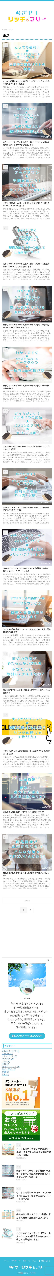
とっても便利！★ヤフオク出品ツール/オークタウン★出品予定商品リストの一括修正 (33, 1152)
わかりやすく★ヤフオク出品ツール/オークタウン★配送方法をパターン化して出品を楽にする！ (33, 1236)
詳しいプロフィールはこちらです (27, 1036)
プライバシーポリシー (30, 1261)
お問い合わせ (45, 1261)
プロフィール (15, 1261)
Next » (27, 901)
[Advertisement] (21, 940)
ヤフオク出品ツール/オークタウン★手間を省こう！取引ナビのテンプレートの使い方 (33, 1195)
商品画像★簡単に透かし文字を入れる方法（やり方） (24, 812)
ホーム (6, 1261)
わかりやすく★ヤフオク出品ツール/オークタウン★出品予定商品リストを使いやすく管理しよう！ (33, 1174)
